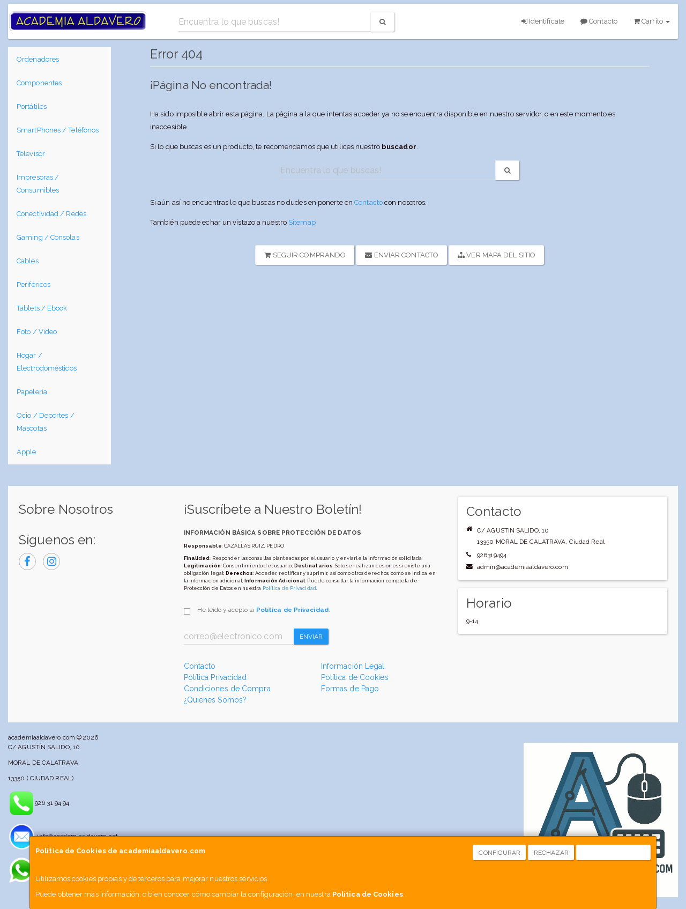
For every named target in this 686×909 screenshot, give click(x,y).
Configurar (499, 852)
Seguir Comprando (305, 255)
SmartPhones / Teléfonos (58, 130)
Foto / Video (37, 332)
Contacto (598, 21)
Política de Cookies (367, 894)
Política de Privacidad (289, 588)
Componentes (39, 83)
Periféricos (33, 284)
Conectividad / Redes (51, 214)
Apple (26, 452)
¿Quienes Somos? (215, 700)
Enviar (311, 636)
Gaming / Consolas (48, 237)
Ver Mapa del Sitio (496, 255)
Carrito (651, 21)
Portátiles (32, 106)
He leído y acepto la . (263, 610)
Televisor (31, 154)
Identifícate (542, 21)
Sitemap (302, 222)
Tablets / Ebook (42, 308)
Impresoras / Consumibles (38, 183)
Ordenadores (38, 59)
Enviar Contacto (401, 255)
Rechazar (551, 852)
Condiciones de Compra (227, 688)
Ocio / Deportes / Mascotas (45, 421)
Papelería (32, 392)
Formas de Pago (350, 688)
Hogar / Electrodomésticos (47, 361)
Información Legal (353, 666)
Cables (28, 261)
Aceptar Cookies (614, 852)
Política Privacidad (215, 677)
